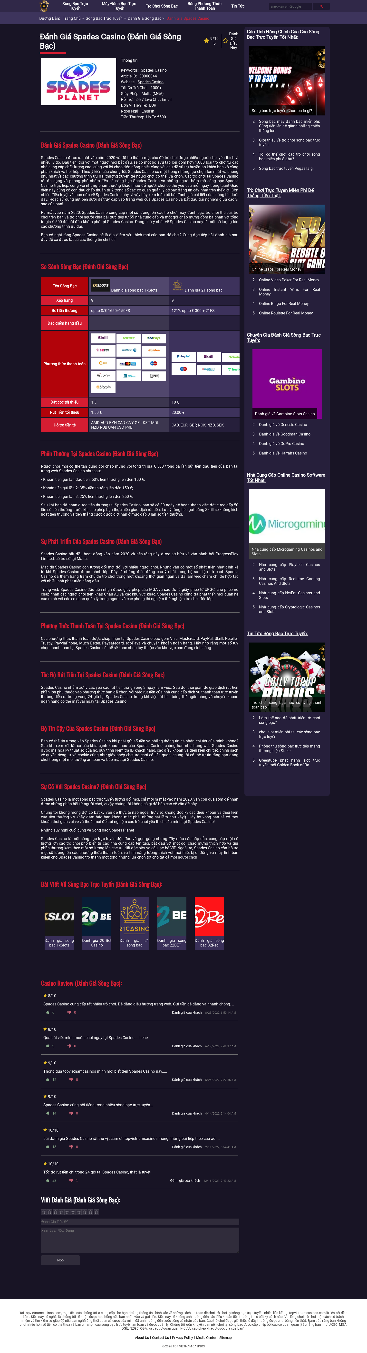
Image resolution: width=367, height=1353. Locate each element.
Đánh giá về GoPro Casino (281, 443)
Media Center (206, 1338)
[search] (290, 6)
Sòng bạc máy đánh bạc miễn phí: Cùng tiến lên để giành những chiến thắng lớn (289, 126)
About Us (142, 1338)
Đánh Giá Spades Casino (187, 18)
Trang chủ (72, 18)
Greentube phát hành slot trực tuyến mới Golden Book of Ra (289, 762)
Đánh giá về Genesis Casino (283, 424)
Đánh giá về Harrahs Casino (283, 453)
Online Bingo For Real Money (284, 303)
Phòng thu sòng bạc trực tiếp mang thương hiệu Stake (289, 748)
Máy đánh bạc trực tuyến (119, 6)
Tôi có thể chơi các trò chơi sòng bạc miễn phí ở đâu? (289, 156)
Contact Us (160, 1338)
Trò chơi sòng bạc (162, 6)
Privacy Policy (182, 1338)
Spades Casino (151, 82)
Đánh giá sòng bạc (144, 18)
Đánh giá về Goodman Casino (284, 434)
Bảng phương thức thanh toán (204, 6)
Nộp (60, 1260)
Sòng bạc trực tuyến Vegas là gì (286, 168)
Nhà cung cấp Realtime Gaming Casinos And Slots (289, 581)
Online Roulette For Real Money (286, 313)
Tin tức (237, 6)
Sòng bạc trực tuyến (75, 6)
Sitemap (225, 1338)
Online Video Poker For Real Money (289, 280)
